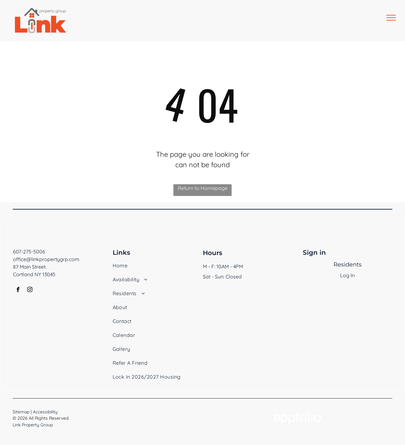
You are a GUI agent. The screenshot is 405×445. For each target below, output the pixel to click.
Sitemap (21, 412)
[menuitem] (148, 269)
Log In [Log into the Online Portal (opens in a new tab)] (347, 275)
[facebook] (18, 290)
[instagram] (30, 290)
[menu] (391, 17)
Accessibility (45, 412)
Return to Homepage (202, 188)
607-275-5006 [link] (29, 251)
